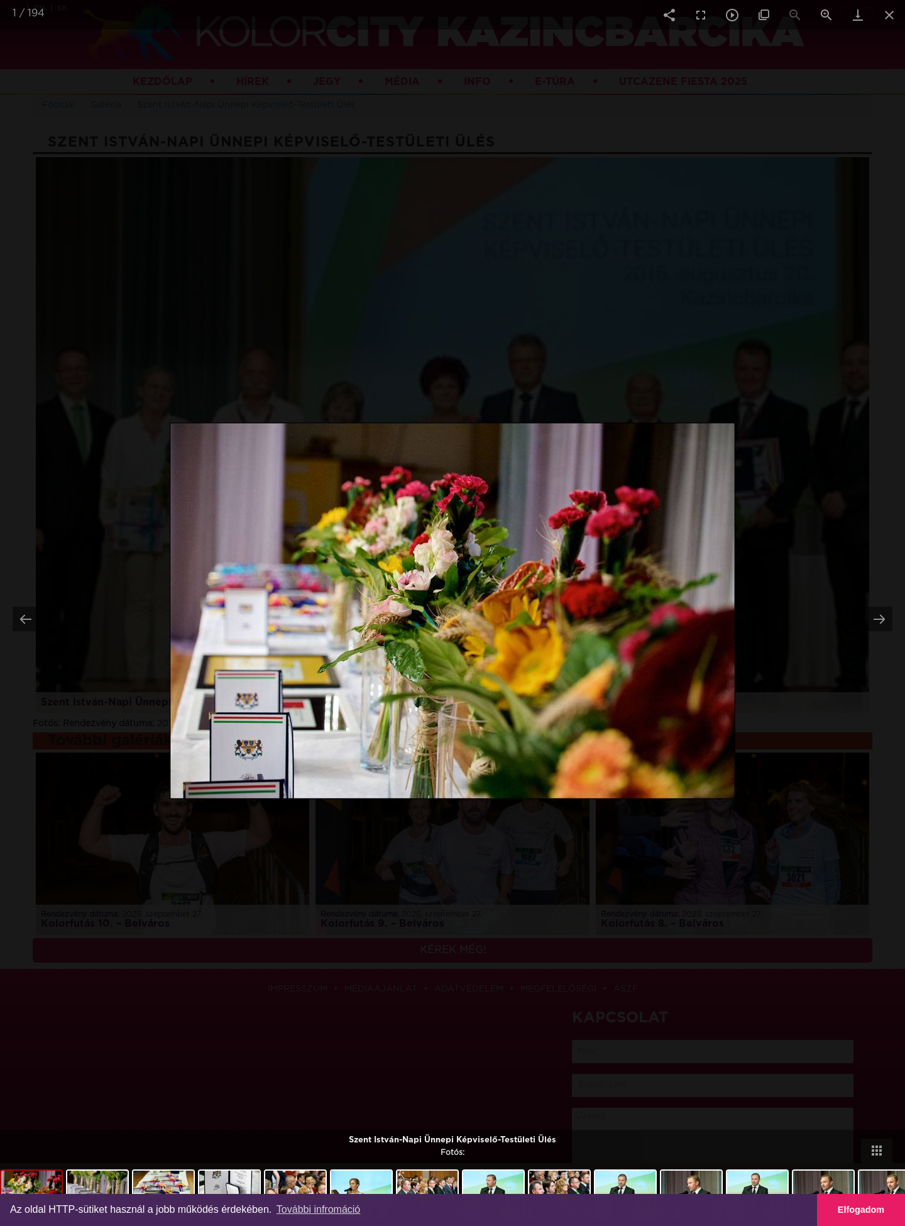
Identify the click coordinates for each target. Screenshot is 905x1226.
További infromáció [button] (318, 1209)
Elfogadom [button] (861, 1210)
